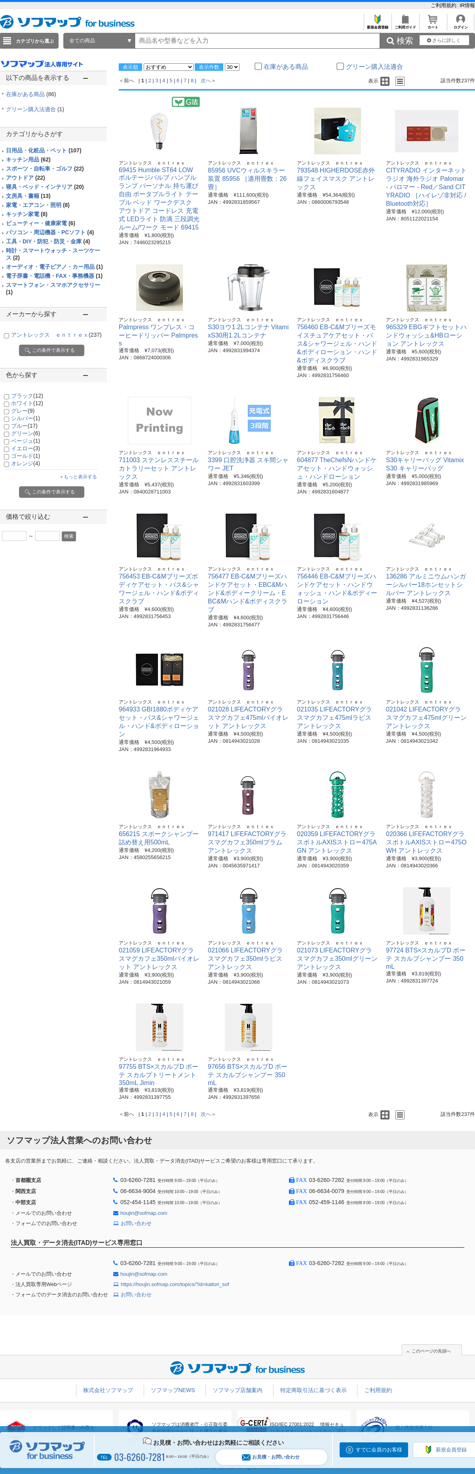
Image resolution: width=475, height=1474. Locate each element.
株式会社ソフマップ (108, 1390)
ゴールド (25, 456)
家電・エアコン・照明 (38, 205)
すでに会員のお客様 (379, 1450)
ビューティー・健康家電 (40, 223)
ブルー (24, 426)
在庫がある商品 (31, 94)
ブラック (27, 396)
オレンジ (25, 463)
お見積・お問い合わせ (271, 1457)
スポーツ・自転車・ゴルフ (45, 168)
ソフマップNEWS (173, 1390)
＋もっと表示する (78, 477)
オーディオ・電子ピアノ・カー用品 (54, 267)
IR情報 (467, 5)
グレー (22, 411)
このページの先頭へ (431, 1351)
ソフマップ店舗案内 (237, 1390)
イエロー (25, 448)
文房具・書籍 (28, 196)
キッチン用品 (28, 159)
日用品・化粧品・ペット (44, 150)
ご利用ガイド (405, 25)
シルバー (25, 418)
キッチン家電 (27, 214)
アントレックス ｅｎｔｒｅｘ (56, 335)
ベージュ (25, 441)
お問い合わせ (136, 1223)
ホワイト (27, 403)
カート (433, 25)
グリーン (25, 433)
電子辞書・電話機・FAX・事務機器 (54, 276)
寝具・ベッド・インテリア (45, 187)
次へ (206, 80)
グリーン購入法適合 (35, 109)
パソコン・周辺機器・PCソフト (50, 232)
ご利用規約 (444, 5)
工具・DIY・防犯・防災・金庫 (48, 241)
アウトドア (25, 178)
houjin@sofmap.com (143, 1213)
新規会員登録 (377, 25)
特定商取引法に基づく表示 (313, 1390)
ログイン (460, 25)
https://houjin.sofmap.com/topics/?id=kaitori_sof (175, 1284)
